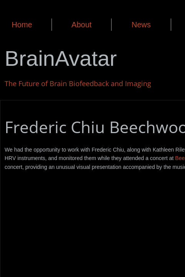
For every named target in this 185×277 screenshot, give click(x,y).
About (82, 24)
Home (22, 24)
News (141, 24)
